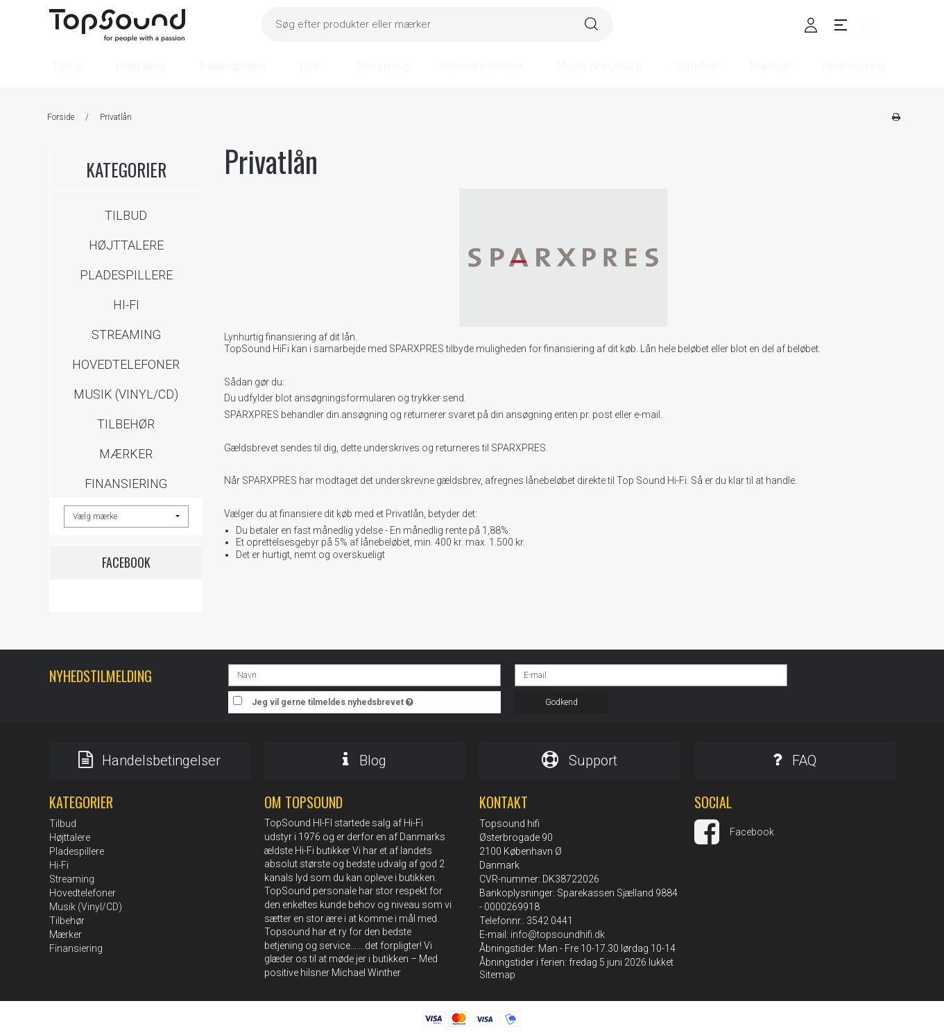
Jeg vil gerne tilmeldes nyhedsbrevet (376, 699)
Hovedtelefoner (126, 364)
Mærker (126, 453)
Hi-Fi (126, 304)
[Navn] (364, 674)
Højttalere (126, 245)
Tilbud (126, 215)
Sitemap (497, 974)
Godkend (561, 702)
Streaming (126, 334)
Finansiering (126, 483)
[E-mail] (651, 674)
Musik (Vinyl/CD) (126, 394)
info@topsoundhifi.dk (557, 934)
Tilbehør (126, 424)
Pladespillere (126, 275)
